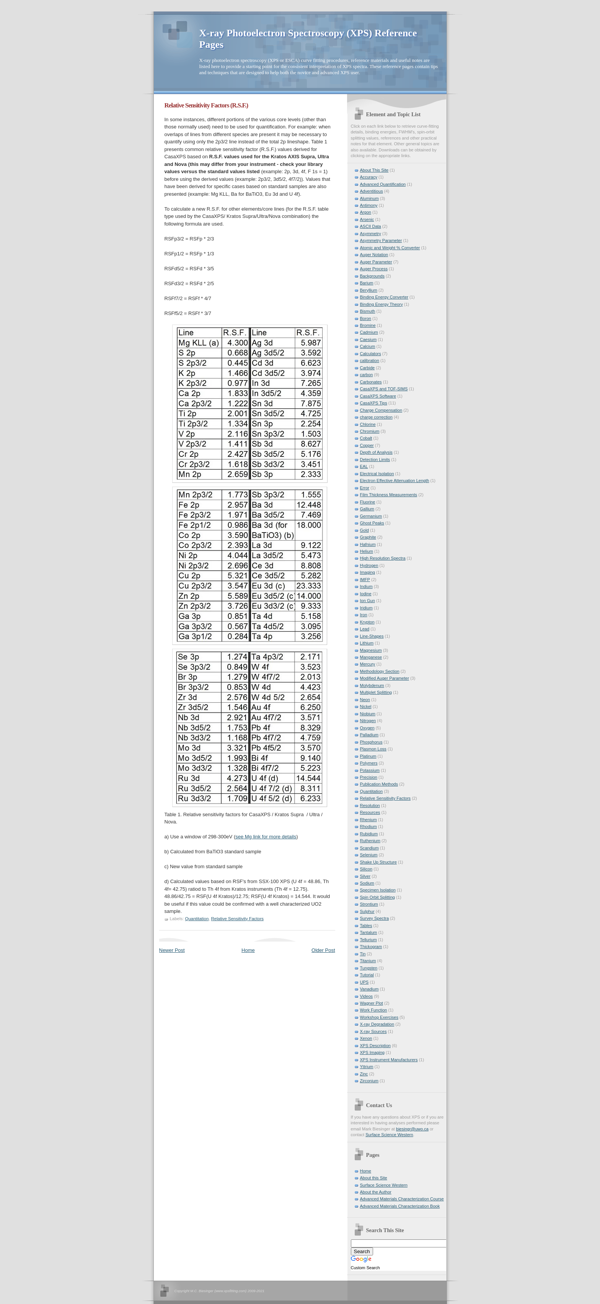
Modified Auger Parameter (384, 678)
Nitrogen (368, 720)
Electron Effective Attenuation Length (394, 480)
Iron (363, 614)
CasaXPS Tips (373, 403)
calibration (369, 360)
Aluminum (369, 198)
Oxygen (367, 728)
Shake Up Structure (378, 862)
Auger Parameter (376, 262)
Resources (370, 812)
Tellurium (368, 939)
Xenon (366, 1038)
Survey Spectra (374, 918)
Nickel (366, 706)
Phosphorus (371, 742)
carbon (366, 374)
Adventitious (371, 191)
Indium (366, 586)
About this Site (373, 1178)
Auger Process (374, 268)
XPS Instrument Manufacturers (389, 1059)
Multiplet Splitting (376, 692)
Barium (366, 283)
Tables (366, 925)
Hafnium (368, 544)
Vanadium (369, 989)
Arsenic (367, 219)
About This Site (374, 170)
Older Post (323, 950)
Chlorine (368, 424)
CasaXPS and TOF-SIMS (384, 388)
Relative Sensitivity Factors (237, 918)
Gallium (367, 509)
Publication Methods (379, 784)
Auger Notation (374, 254)
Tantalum (368, 932)
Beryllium (368, 290)
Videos (366, 996)
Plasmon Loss (373, 749)
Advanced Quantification (383, 184)
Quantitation (197, 918)
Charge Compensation (381, 410)
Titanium (368, 960)
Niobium (368, 713)
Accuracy (368, 177)
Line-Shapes (372, 636)
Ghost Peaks (372, 523)
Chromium (370, 431)
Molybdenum (372, 685)
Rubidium (369, 833)
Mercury (367, 664)
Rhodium (368, 826)
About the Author (375, 1192)
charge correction (376, 417)
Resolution (370, 805)
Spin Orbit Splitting (377, 897)
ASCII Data (370, 226)
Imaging (367, 572)
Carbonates (371, 382)
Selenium (369, 855)
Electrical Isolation (377, 473)
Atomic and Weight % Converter (390, 247)
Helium (366, 551)
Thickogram (371, 946)
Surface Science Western (389, 1134)
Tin (363, 954)
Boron (365, 318)
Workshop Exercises (379, 1017)
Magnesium (371, 650)
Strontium (369, 904)
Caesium (368, 339)
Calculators (370, 353)
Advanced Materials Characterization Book (400, 1206)
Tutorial (367, 975)
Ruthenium (370, 840)
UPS (364, 982)
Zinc (364, 1074)
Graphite (368, 537)
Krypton (367, 622)
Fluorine (367, 502)
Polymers (369, 763)
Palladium (369, 734)
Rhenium (368, 819)
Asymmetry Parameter (381, 240)
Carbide (367, 367)
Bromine (368, 325)
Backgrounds (372, 276)
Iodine (366, 593)
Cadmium (369, 332)
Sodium (367, 883)
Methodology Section (379, 671)
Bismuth (367, 311)
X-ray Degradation (377, 1024)
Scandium (369, 848)
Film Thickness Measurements (388, 494)
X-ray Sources (373, 1031)
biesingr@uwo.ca (412, 1129)
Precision (368, 777)
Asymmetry (370, 233)
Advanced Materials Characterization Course (402, 1199)
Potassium (370, 770)
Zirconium (369, 1080)
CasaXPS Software (378, 396)
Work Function (373, 1010)
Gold (364, 530)
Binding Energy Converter (384, 297)
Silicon (366, 869)
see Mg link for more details (265, 837)
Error (365, 488)
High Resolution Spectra (383, 558)
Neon (365, 699)
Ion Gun (367, 600)
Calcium (367, 346)
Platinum (368, 756)
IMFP (365, 579)
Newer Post (172, 950)
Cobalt (366, 438)
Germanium (371, 516)
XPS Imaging (372, 1052)
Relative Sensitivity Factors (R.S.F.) (206, 105)
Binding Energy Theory (381, 304)
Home (248, 950)
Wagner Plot (371, 1003)
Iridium (366, 608)
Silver (365, 876)
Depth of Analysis (376, 452)
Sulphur (367, 911)
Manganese (371, 657)
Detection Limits (375, 459)
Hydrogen (369, 565)
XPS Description (375, 1045)
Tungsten (369, 968)
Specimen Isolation (378, 890)
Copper (367, 445)
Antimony (369, 205)
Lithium (367, 643)
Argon (365, 212)
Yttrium (366, 1066)
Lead (365, 629)
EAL (364, 466)
